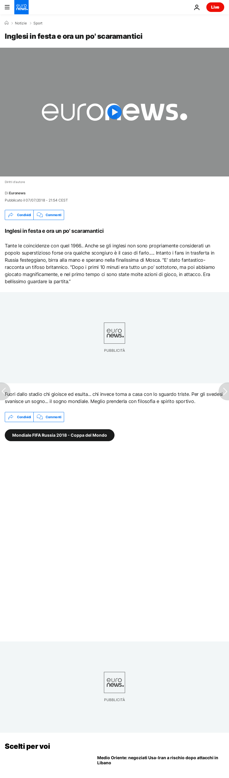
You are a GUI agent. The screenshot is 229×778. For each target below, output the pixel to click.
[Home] (6, 23)
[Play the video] (114, 112)
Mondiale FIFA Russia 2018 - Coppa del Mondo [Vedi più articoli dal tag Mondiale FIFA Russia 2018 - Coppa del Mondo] (59, 435)
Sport (37, 23)
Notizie (21, 23)
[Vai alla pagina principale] (21, 7)
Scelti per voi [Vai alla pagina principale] (27, 746)
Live (215, 7)
